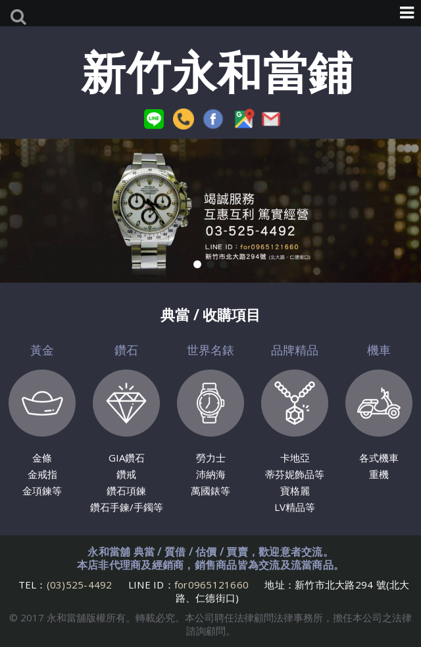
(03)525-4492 (81, 584)
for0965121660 (211, 584)
